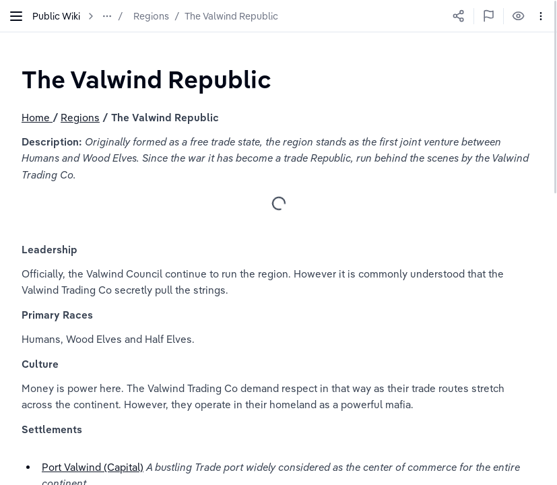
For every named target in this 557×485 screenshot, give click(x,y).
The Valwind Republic (231, 16)
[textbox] (146, 79)
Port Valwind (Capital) (92, 467)
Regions (151, 16)
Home (37, 117)
